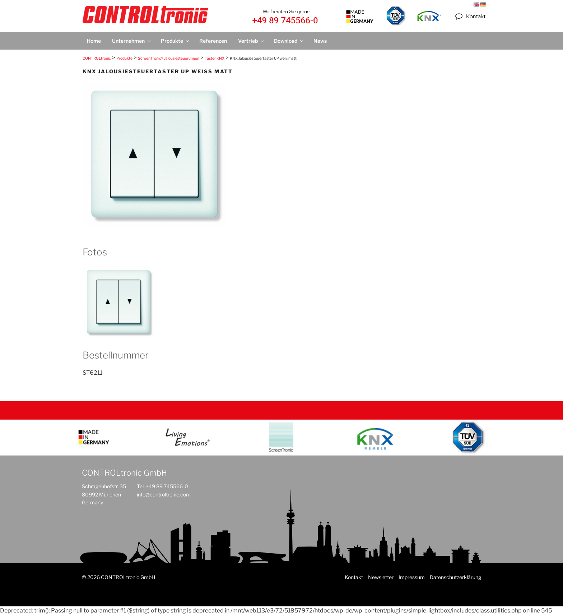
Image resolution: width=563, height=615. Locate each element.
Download (289, 41)
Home (94, 41)
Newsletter (381, 577)
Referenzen (213, 41)
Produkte (175, 41)
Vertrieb (251, 41)
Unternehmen (132, 41)
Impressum (412, 577)
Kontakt (354, 577)
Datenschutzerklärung (455, 577)
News (320, 41)
